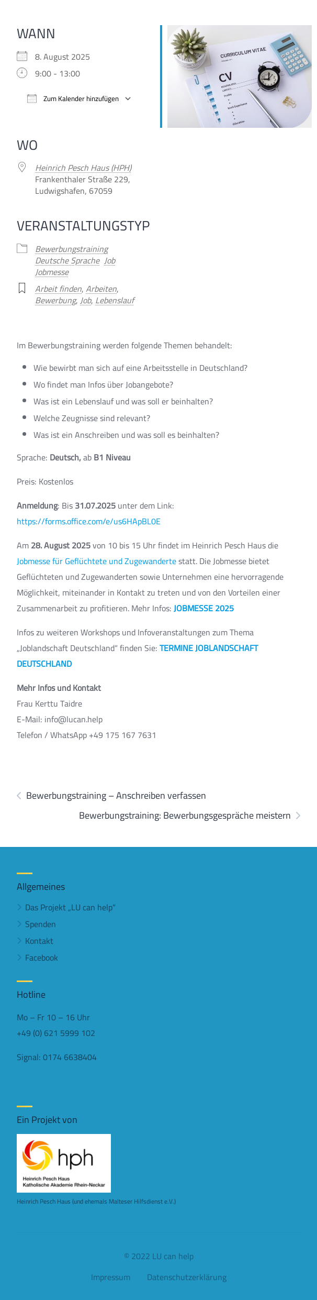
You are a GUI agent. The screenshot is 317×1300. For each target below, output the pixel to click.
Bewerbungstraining (71, 249)
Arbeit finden (58, 288)
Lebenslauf (114, 300)
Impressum (110, 1277)
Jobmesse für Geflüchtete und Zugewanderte (96, 561)
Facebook (41, 957)
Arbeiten (101, 288)
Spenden (40, 924)
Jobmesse (52, 272)
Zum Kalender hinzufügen (73, 98)
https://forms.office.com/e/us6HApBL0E (89, 521)
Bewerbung (55, 300)
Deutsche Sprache (67, 260)
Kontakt (39, 941)
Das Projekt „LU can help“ (70, 907)
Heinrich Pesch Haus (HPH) (83, 167)
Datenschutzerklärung (187, 1277)
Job (109, 260)
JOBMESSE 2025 (204, 608)
